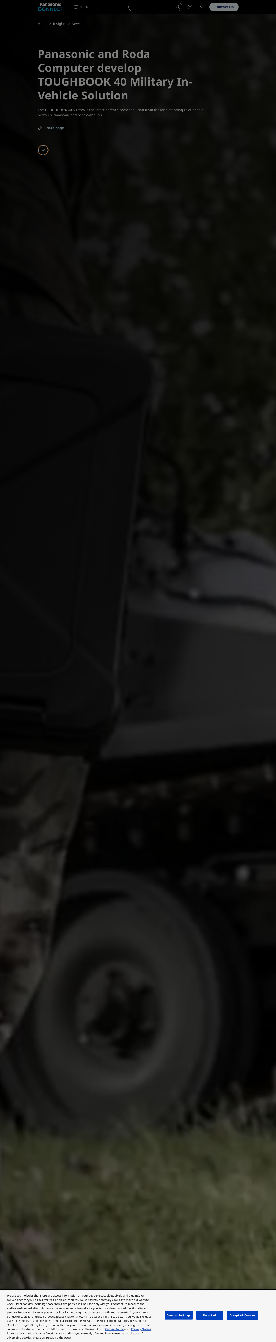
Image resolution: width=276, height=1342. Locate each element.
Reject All (210, 1315)
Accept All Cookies (242, 1315)
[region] (138, 1315)
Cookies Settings (178, 1315)
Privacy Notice (141, 1329)
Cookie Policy (114, 1329)
